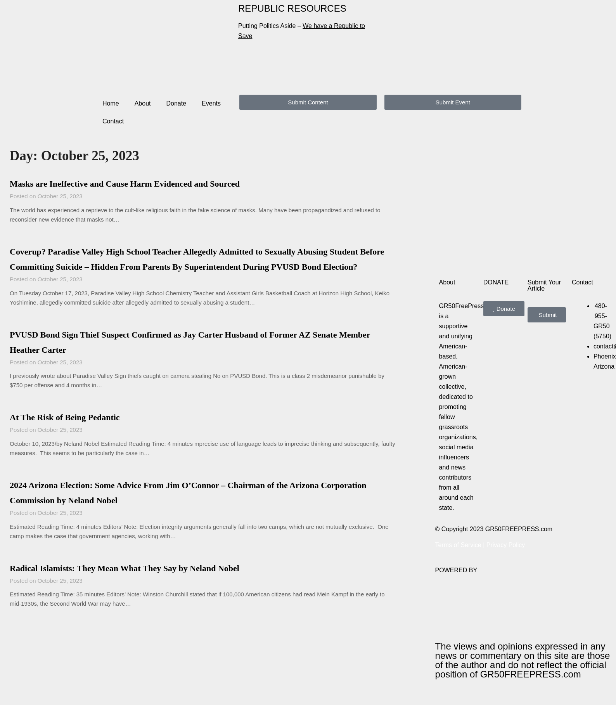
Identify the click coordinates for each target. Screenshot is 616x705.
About (143, 103)
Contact (113, 121)
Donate (176, 103)
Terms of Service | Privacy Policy (480, 545)
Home (110, 103)
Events (211, 103)
